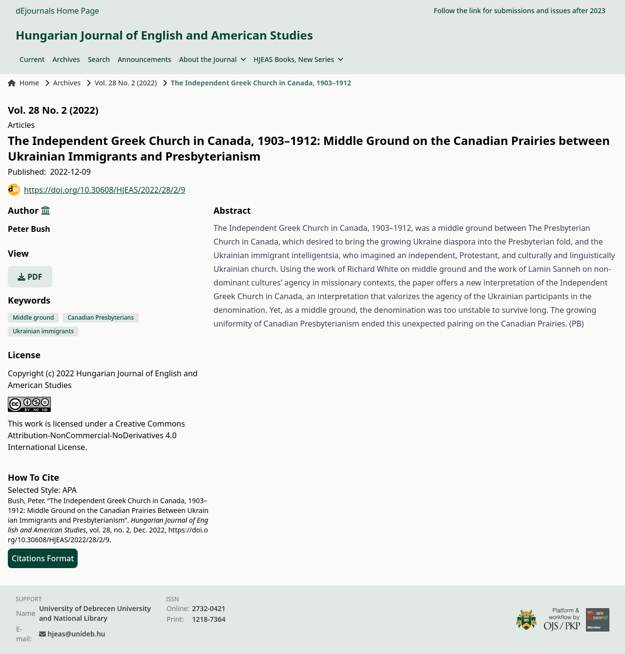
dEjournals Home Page (57, 10)
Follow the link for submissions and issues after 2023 (519, 10)
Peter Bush (29, 229)
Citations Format (43, 558)
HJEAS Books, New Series (298, 59)
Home (23, 82)
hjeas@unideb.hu (76, 633)
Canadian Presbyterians (100, 317)
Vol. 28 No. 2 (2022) (126, 82)
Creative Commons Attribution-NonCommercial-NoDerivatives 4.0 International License (96, 435)
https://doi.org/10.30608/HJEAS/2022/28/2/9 (96, 190)
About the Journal (212, 59)
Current (32, 59)
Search (99, 59)
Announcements (144, 59)
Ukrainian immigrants (43, 331)
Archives (66, 59)
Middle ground (33, 317)
